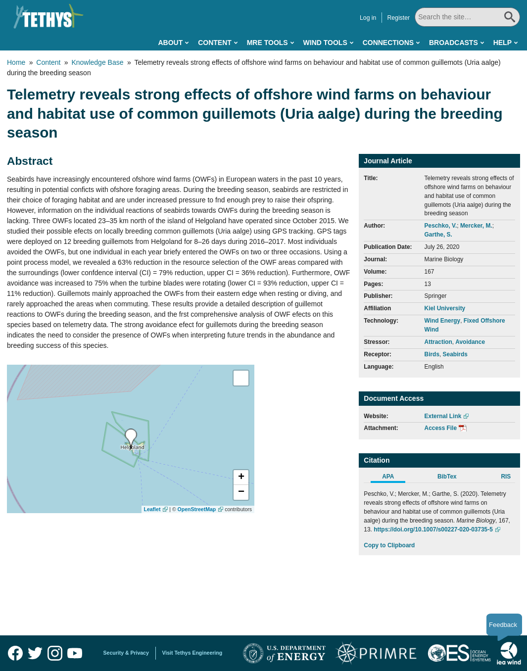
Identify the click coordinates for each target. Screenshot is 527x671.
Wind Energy (443, 320)
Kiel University (445, 308)
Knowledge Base (97, 62)
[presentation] (131, 439)
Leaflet (152, 509)
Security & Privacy (126, 653)
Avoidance (470, 341)
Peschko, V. (441, 225)
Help (502, 43)
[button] (241, 477)
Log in (369, 17)
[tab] (393, 478)
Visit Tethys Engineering (192, 653)
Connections (388, 43)
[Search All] (468, 17)
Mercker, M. (476, 225)
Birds (432, 354)
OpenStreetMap (197, 509)
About (170, 43)
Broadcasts (453, 43)
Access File (441, 428)
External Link (443, 416)
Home (16, 62)
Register (399, 17)
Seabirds (455, 354)
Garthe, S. (438, 234)
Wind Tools (325, 43)
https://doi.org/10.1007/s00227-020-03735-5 (433, 529)
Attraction (438, 341)
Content (215, 43)
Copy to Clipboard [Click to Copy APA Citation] (389, 545)
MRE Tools (267, 43)
